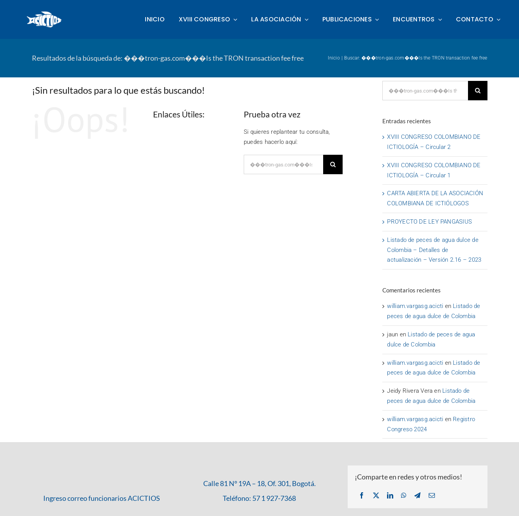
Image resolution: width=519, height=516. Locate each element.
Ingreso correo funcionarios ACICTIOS (101, 498)
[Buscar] (333, 164)
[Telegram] (417, 495)
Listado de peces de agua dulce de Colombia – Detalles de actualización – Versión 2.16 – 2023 (434, 250)
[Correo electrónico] (432, 495)
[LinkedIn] (390, 495)
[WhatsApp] (403, 495)
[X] (376, 495)
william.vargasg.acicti (415, 306)
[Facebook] (362, 495)
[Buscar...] (283, 164)
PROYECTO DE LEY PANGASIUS (429, 221)
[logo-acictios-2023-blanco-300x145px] (44, 13)
